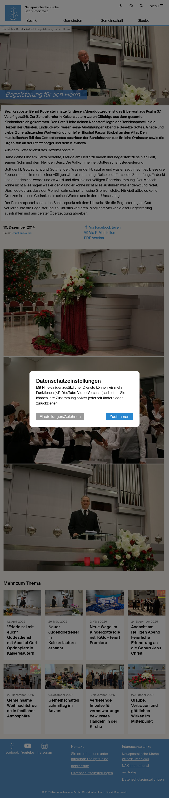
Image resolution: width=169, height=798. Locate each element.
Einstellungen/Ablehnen (60, 416)
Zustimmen (119, 416)
